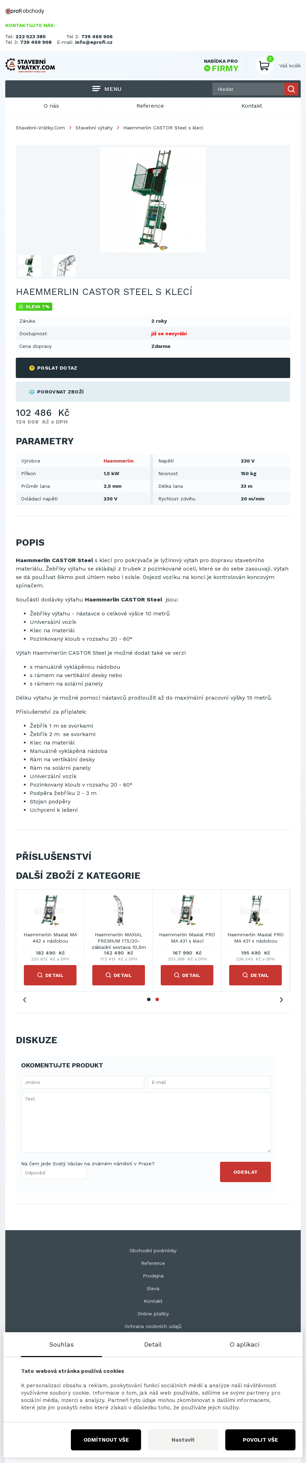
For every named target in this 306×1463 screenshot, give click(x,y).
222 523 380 (30, 36)
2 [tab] (157, 999)
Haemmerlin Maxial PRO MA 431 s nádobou (255, 938)
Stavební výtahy (94, 127)
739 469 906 (97, 36)
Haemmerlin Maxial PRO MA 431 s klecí (187, 938)
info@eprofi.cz (94, 42)
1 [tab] (149, 999)
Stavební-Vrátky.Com (40, 127)
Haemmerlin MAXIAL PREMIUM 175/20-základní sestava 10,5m (119, 938)
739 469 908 (36, 42)
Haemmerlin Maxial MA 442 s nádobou (50, 938)
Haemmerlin (119, 461)
